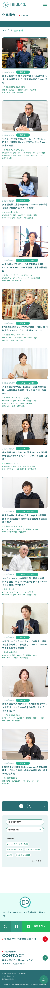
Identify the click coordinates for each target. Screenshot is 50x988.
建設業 (22, 637)
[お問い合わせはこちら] (25, 957)
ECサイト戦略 (8, 340)
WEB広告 (7, 278)
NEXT (43, 806)
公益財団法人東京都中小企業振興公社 (15, 973)
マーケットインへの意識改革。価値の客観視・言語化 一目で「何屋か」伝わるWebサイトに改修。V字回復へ (24, 581)
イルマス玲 (17, 281)
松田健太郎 (7, 158)
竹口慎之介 (21, 340)
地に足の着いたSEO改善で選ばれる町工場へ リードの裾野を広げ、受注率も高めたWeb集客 (25, 79)
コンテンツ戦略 (25, 153)
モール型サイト (9, 469)
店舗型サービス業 (27, 574)
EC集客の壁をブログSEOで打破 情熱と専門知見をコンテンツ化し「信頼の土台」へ (25, 329)
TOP (43, 981)
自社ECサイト (8, 403)
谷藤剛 (20, 92)
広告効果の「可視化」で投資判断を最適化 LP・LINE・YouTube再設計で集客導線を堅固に (25, 267)
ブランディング (9, 529)
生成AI (33, 90)
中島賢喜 (32, 469)
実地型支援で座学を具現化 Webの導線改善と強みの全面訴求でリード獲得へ (24, 206)
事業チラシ (36, 926)
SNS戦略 (20, 403)
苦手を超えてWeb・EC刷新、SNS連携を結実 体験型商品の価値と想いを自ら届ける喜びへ (24, 390)
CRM (36, 529)
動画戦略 (6, 281)
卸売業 (22, 323)
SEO (5, 90)
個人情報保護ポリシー (10, 979)
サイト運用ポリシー (9, 976)
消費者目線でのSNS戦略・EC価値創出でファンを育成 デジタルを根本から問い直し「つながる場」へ (24, 707)
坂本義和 (16, 721)
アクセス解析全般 (30, 155)
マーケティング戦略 (25, 592)
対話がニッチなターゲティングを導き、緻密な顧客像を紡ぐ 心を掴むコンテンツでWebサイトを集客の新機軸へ (24, 644)
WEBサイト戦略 (9, 153)
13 (29, 806)
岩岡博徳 (23, 532)
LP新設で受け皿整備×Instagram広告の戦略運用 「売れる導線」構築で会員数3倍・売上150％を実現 (25, 770)
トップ (5, 30)
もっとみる (36, 861)
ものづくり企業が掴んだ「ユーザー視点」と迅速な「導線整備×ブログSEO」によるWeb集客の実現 (24, 142)
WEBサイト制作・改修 (19, 90)
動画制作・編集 (9, 406)
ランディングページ (21, 278)
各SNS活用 (36, 278)
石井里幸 (21, 406)
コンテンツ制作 (9, 92)
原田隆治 (24, 658)
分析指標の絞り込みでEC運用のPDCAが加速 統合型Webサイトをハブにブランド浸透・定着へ (25, 455)
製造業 (22, 72)
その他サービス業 (27, 260)
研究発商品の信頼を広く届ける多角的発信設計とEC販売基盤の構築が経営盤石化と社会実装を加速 (24, 518)
